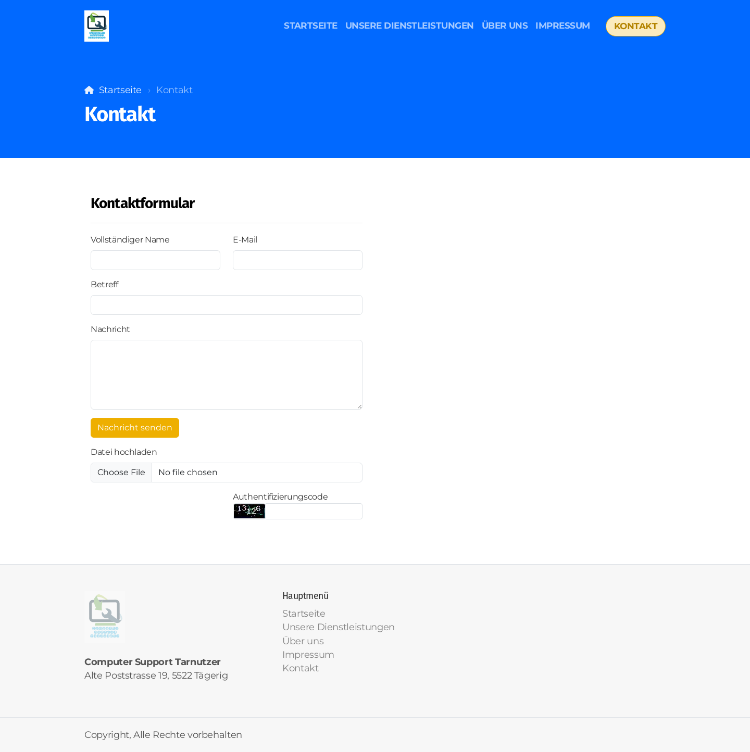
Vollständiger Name (130, 240)
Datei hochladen (124, 452)
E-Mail (245, 240)
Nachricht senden (134, 427)
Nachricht (110, 329)
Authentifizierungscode (280, 497)
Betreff (104, 284)
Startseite (120, 89)
